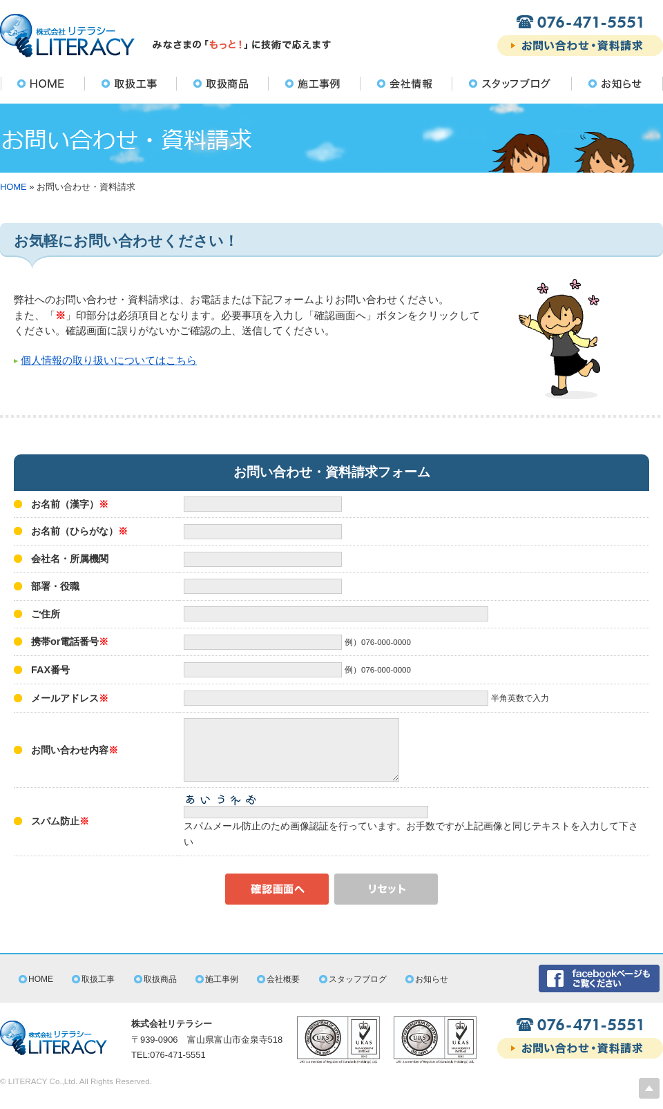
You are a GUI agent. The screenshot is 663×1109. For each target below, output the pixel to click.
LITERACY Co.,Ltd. (42, 1093)
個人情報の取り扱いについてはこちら (109, 360)
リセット (386, 901)
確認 (277, 901)
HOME (13, 187)
